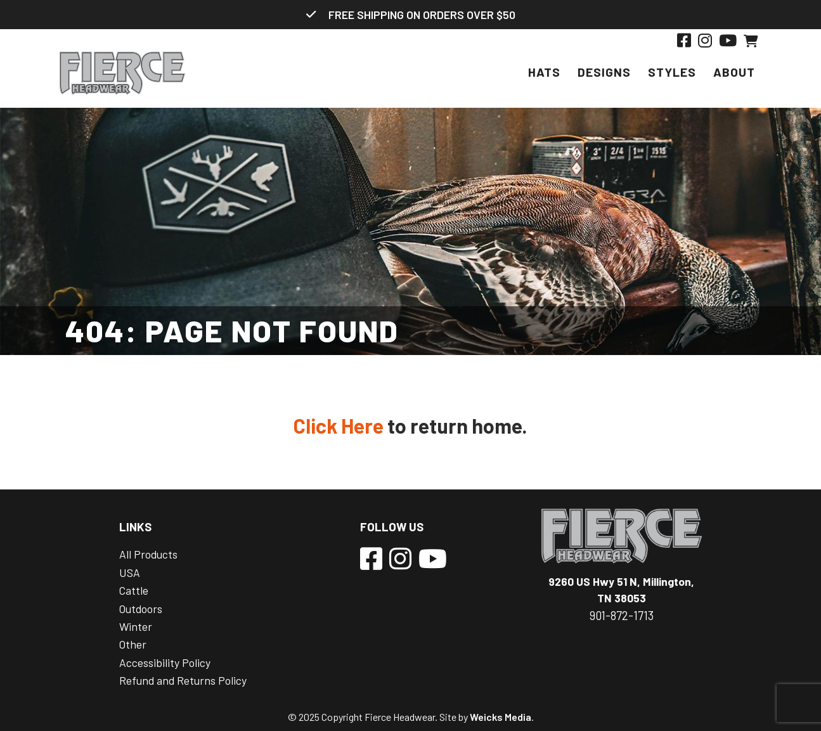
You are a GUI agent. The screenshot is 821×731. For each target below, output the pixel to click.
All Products (148, 554)
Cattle (133, 590)
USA (129, 572)
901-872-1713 (622, 616)
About (734, 72)
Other (132, 644)
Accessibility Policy (164, 663)
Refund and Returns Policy (183, 680)
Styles (672, 72)
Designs (604, 72)
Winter (135, 626)
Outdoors (140, 609)
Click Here (339, 425)
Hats (544, 72)
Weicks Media (500, 717)
